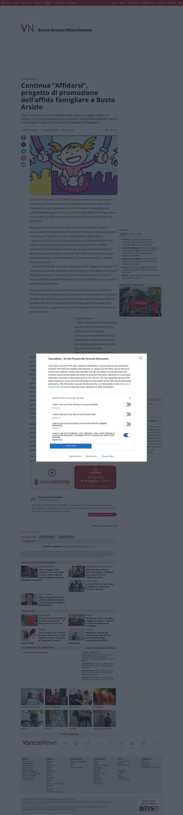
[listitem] (91, 398)
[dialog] (91, 407)
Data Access (91, 456)
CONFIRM (70, 446)
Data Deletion (75, 456)
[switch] (127, 404)
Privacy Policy (107, 456)
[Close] (141, 359)
